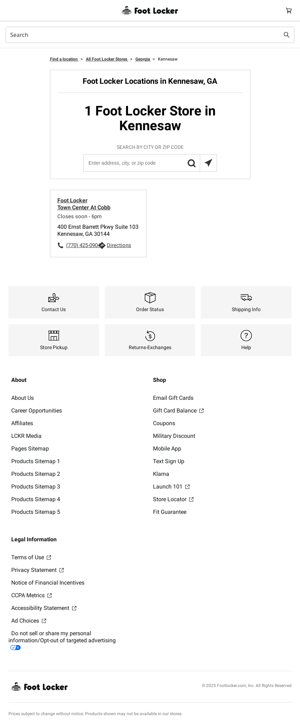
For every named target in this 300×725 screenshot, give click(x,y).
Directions (119, 245)
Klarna (161, 474)
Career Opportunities (36, 410)
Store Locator (173, 499)
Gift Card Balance (178, 410)
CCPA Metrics (31, 595)
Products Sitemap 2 (35, 474)
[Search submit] (286, 35)
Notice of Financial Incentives (47, 582)
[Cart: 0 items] (289, 10)
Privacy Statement (37, 570)
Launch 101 (171, 486)
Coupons (164, 423)
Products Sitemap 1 (35, 461)
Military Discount (174, 436)
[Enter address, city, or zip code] (149, 163)
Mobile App (167, 448)
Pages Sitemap (30, 448)
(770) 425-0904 (82, 245)
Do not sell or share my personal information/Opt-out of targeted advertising (62, 640)
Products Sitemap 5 (35, 512)
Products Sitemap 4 (35, 499)
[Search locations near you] (208, 163)
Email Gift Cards (173, 398)
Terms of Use (31, 557)
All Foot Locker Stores (107, 59)
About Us (22, 398)
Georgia (143, 59)
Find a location (64, 59)
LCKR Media (26, 436)
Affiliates (22, 423)
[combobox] (150, 35)
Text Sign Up (168, 461)
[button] (191, 163)
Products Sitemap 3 (35, 486)
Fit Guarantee (169, 512)
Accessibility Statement (43, 608)
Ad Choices (28, 620)
